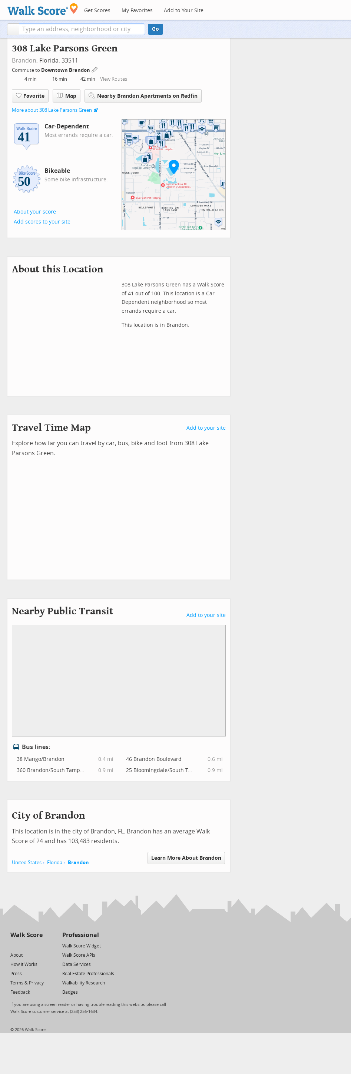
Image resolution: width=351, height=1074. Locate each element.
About (16, 955)
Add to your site (206, 428)
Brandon (24, 60)
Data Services (76, 964)
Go (155, 29)
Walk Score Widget (81, 946)
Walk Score (26, 935)
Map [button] (66, 96)
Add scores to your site (42, 222)
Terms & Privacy (27, 983)
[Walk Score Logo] (42, 9)
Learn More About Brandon (186, 858)
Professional (80, 935)
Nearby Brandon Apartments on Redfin (143, 95)
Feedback (20, 992)
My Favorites (137, 10)
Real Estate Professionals (88, 973)
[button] (13, 29)
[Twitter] (14, 945)
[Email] (37, 945)
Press (16, 973)
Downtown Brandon (66, 70)
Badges (70, 992)
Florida (54, 862)
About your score (35, 212)
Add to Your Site (183, 10)
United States (27, 862)
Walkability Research (83, 983)
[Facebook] (26, 945)
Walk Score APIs (78, 955)
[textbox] (82, 29)
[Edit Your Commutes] (95, 69)
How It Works (23, 964)
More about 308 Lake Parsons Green (52, 110)
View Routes (113, 79)
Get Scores (97, 10)
